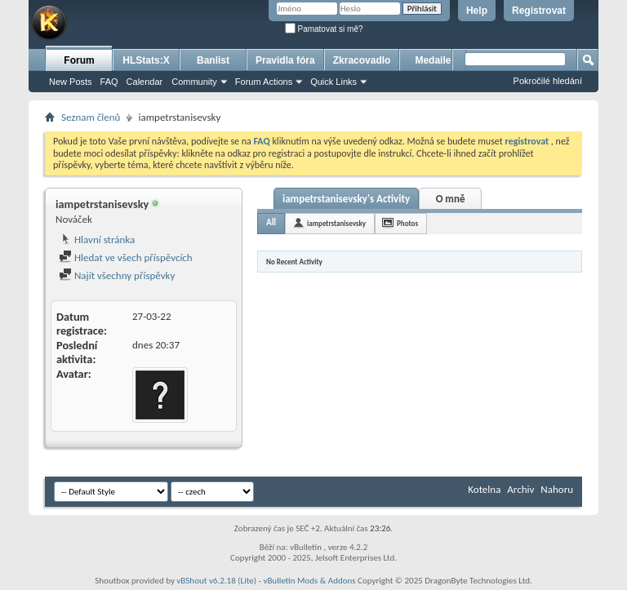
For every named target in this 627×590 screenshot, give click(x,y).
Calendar (145, 82)
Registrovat (539, 10)
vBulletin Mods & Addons (309, 580)
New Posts (70, 82)
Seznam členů (90, 117)
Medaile (433, 60)
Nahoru (556, 489)
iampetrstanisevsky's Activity (346, 199)
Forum (79, 60)
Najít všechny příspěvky (117, 275)
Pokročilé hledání (548, 81)
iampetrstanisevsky (336, 223)
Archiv (520, 489)
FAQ (109, 82)
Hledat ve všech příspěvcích (126, 257)
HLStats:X (145, 60)
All (271, 222)
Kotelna (484, 489)
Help (476, 10)
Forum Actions (263, 82)
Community (194, 82)
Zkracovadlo (362, 60)
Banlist (213, 60)
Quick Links (333, 82)
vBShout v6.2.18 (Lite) (216, 580)
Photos (407, 223)
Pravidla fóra (285, 60)
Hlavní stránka (97, 239)
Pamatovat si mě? (324, 28)
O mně (450, 199)
